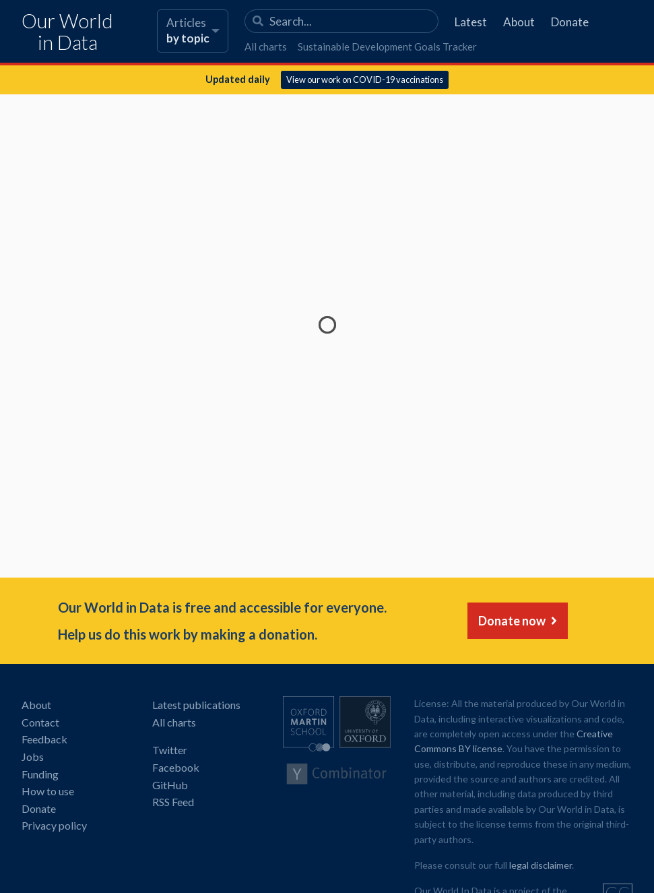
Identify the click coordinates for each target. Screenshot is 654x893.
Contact (40, 722)
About (519, 22)
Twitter (169, 749)
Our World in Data (67, 32)
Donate (570, 22)
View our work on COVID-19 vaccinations (364, 79)
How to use (48, 790)
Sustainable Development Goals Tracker (387, 46)
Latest (471, 22)
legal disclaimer (540, 865)
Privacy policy (54, 825)
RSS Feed (173, 801)
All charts (265, 46)
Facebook (175, 767)
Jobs (33, 756)
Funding (40, 774)
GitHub (170, 784)
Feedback (44, 739)
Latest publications (196, 704)
